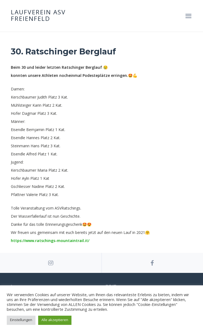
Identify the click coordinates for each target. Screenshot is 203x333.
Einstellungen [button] (21, 319)
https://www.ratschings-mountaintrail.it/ (50, 240)
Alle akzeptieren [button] (54, 319)
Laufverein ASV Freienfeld (38, 16)
